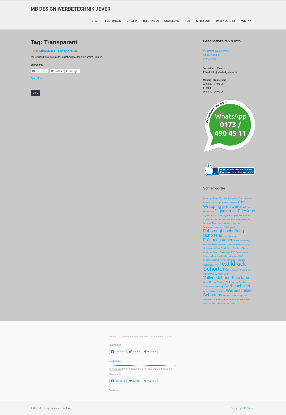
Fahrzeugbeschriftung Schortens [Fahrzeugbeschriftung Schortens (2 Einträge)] (223, 233)
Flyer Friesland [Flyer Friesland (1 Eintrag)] (229, 236)
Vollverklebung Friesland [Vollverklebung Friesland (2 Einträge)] (226, 277)
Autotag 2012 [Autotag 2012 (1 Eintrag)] (234, 198)
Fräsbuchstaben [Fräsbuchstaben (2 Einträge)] (218, 239)
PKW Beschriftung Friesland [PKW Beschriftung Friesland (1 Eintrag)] (228, 248)
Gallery (132, 20)
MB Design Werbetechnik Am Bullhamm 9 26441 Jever (216, 55)
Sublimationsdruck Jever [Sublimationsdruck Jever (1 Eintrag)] (214, 260)
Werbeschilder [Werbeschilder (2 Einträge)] (236, 286)
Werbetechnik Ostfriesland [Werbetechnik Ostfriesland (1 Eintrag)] (237, 299)
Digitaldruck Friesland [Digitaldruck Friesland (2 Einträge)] (234, 210)
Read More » (37, 78)
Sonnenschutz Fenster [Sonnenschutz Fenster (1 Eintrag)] (213, 256)
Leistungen (113, 20)
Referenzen (151, 20)
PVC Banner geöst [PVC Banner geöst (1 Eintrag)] (239, 252)
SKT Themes (248, 408)
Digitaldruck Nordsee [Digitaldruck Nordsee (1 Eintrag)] (212, 215)
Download (171, 20)
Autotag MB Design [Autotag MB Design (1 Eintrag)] (212, 202)
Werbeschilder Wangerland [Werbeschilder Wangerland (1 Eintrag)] (235, 295)
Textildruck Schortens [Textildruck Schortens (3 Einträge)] (224, 266)
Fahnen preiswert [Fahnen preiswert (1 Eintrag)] (222, 219)
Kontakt (247, 20)
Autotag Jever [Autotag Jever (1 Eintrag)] (246, 198)
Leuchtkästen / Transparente (54, 51)
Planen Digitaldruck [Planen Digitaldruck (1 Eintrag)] (222, 252)
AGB (187, 20)
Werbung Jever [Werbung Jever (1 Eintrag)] (228, 303)
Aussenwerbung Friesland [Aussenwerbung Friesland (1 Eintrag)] (215, 198)
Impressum (203, 20)
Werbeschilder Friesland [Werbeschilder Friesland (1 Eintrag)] (214, 291)
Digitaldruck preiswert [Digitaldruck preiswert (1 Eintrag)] (233, 215)
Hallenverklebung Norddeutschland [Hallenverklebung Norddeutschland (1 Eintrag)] (228, 244)
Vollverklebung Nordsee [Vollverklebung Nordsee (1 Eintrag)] (214, 282)
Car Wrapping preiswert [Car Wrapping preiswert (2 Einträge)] (224, 204)
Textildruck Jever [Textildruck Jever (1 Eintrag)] (210, 265)
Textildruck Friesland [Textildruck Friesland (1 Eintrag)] (235, 260)
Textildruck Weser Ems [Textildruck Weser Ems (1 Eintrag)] (239, 270)
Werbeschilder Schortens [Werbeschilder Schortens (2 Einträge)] (228, 292)
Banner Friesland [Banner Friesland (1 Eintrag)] (229, 202)
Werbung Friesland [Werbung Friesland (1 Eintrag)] (212, 303)
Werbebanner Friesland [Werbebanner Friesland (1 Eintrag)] (236, 282)
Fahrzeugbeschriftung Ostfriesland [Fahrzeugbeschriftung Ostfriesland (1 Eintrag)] (219, 227)
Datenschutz (225, 20)
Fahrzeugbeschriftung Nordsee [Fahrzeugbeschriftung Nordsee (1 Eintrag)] (226, 223)
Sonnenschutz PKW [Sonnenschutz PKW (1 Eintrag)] (233, 256)
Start (96, 20)
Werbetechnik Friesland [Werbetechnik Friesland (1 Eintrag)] (214, 299)
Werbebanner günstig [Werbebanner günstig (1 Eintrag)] (213, 286)
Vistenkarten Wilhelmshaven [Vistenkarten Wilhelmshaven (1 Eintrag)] (216, 274)
